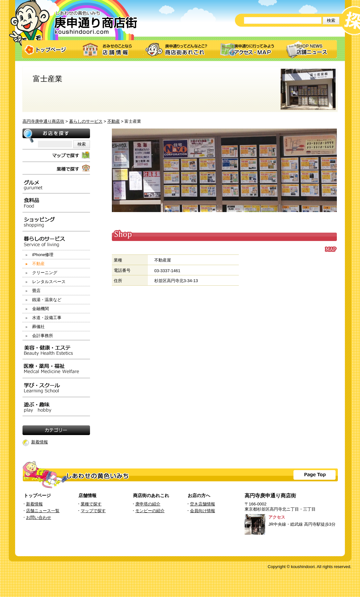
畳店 (36, 290)
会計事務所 (42, 335)
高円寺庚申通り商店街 (43, 121)
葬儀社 (38, 326)
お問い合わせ (38, 517)
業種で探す (91, 504)
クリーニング (44, 272)
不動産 (113, 121)
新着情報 (39, 442)
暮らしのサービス (86, 121)
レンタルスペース (49, 281)
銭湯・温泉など (46, 299)
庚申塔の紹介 (147, 504)
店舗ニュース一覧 (42, 510)
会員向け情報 (202, 510)
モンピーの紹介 (150, 510)
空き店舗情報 (202, 504)
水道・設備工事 (46, 317)
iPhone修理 (42, 254)
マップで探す (93, 510)
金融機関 (40, 308)
